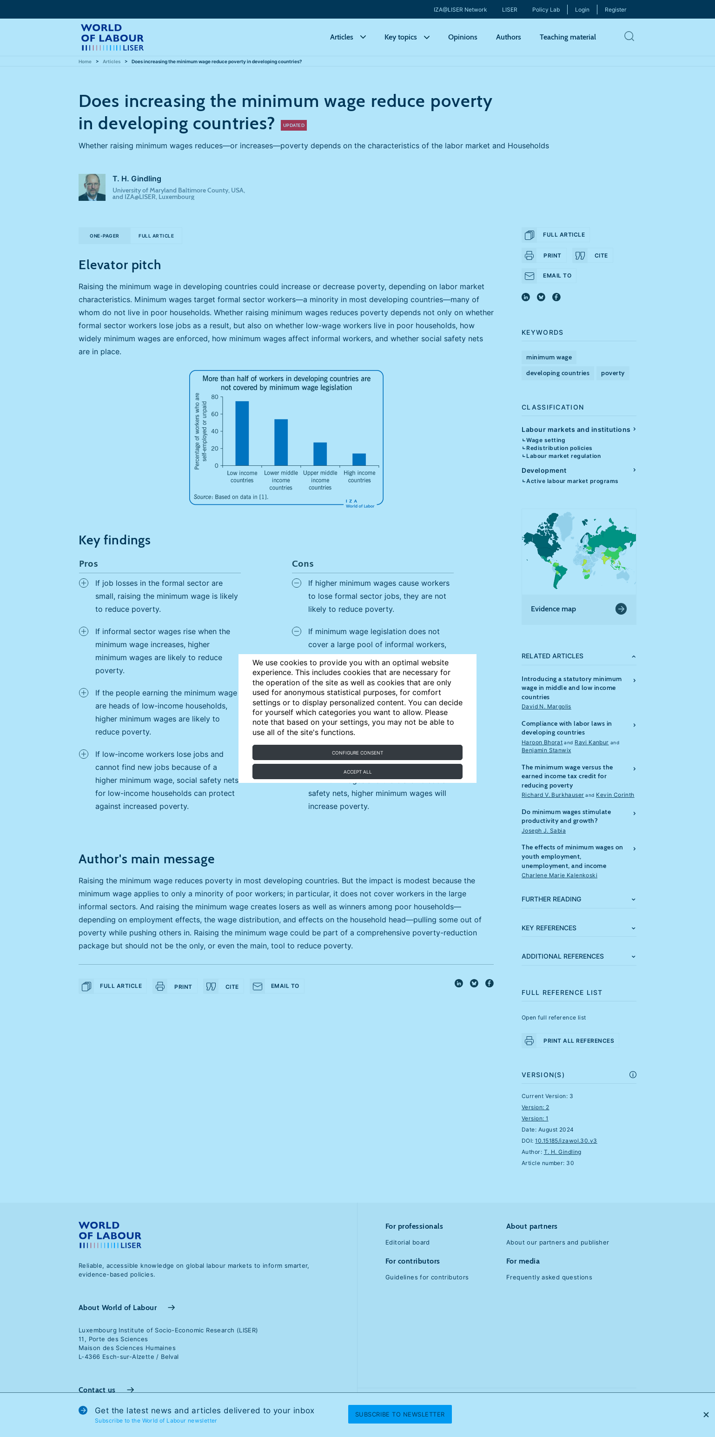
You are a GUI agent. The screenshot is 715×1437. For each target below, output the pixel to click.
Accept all (358, 772)
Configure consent (357, 752)
